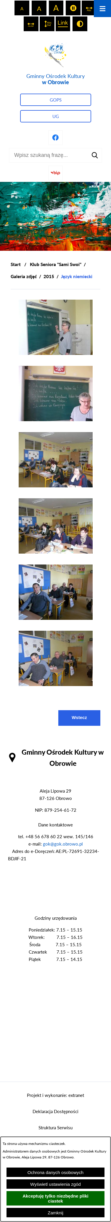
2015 (49, 276)
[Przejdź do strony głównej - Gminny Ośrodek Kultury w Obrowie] (55, 63)
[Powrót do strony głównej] (16, 264)
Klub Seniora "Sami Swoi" (55, 264)
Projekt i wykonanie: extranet (55, 1095)
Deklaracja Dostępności (55, 1111)
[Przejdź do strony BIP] (55, 173)
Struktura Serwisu (55, 1127)
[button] (56, 353)
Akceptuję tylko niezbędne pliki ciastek (55, 1198)
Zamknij (55, 1212)
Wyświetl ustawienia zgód (55, 1184)
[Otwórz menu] (102, 8)
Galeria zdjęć (24, 276)
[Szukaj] (95, 155)
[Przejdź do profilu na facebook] (55, 137)
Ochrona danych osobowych (55, 1172)
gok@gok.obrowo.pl (63, 843)
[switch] (73, 8)
